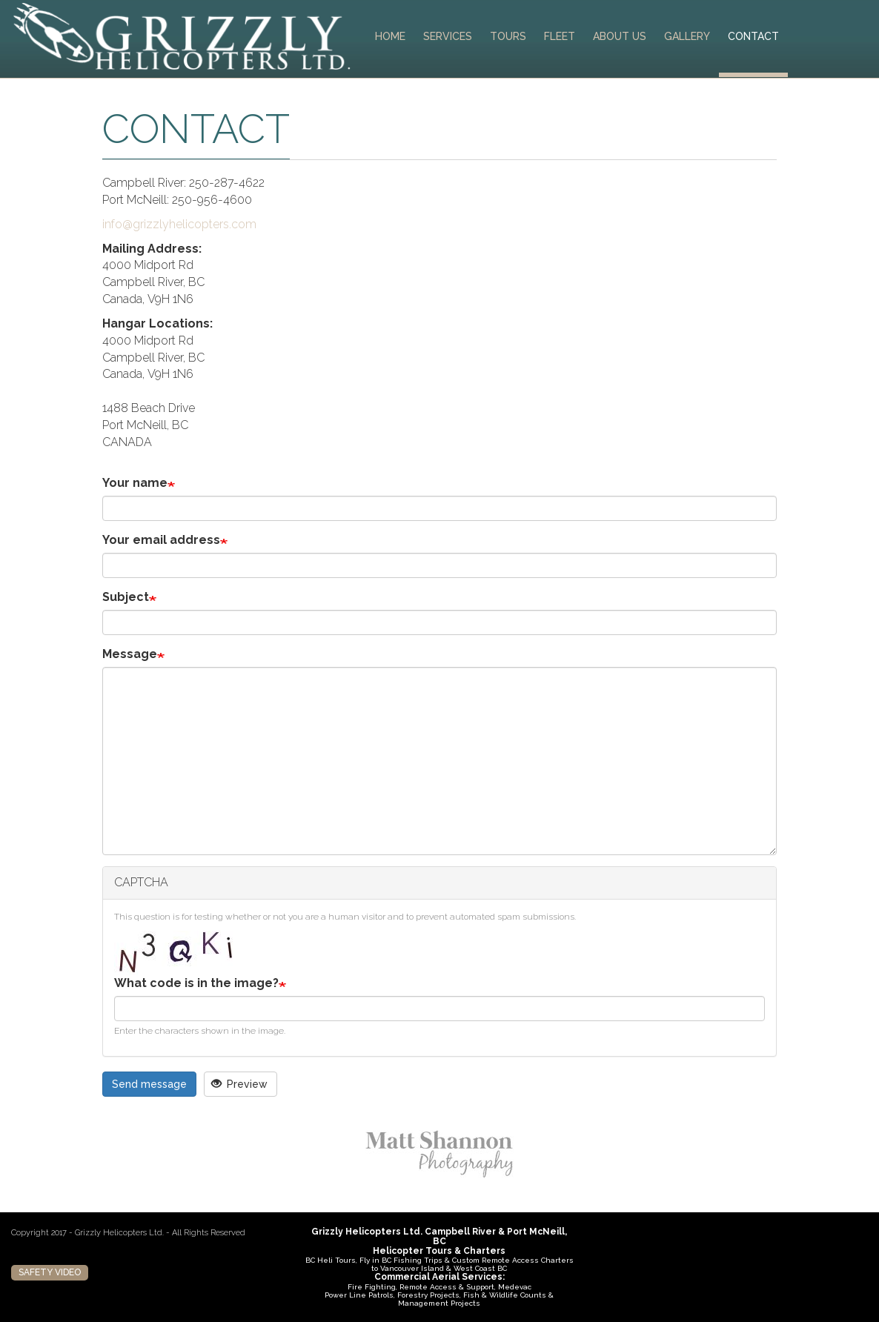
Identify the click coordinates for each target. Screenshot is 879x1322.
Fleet (559, 36)
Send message (149, 1084)
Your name (134, 483)
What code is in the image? (196, 983)
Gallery (687, 36)
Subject (125, 597)
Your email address (161, 540)
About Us (619, 36)
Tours (508, 36)
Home (390, 36)
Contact (753, 36)
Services (447, 36)
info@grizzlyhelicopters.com (179, 224)
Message (129, 654)
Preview (239, 1084)
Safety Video (50, 1272)
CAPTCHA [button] (141, 882)
